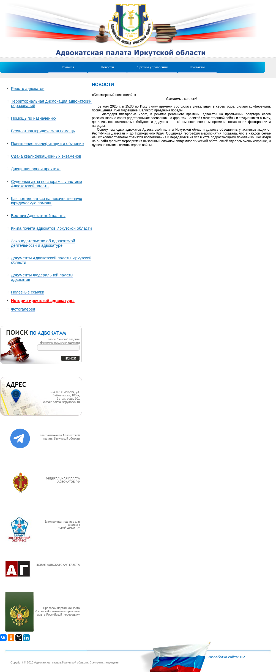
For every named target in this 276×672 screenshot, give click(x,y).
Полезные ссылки (27, 292)
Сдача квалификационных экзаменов (46, 156)
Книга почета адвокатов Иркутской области (51, 228)
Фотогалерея (23, 309)
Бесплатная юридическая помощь (43, 131)
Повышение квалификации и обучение (47, 143)
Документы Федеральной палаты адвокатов (42, 277)
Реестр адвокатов (27, 88)
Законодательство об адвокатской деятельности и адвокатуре (43, 243)
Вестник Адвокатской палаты (38, 215)
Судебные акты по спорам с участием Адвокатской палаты (46, 183)
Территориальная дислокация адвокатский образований (51, 103)
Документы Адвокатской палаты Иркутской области (51, 260)
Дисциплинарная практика (36, 169)
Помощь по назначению (33, 118)
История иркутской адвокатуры (43, 300)
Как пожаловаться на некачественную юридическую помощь (46, 200)
